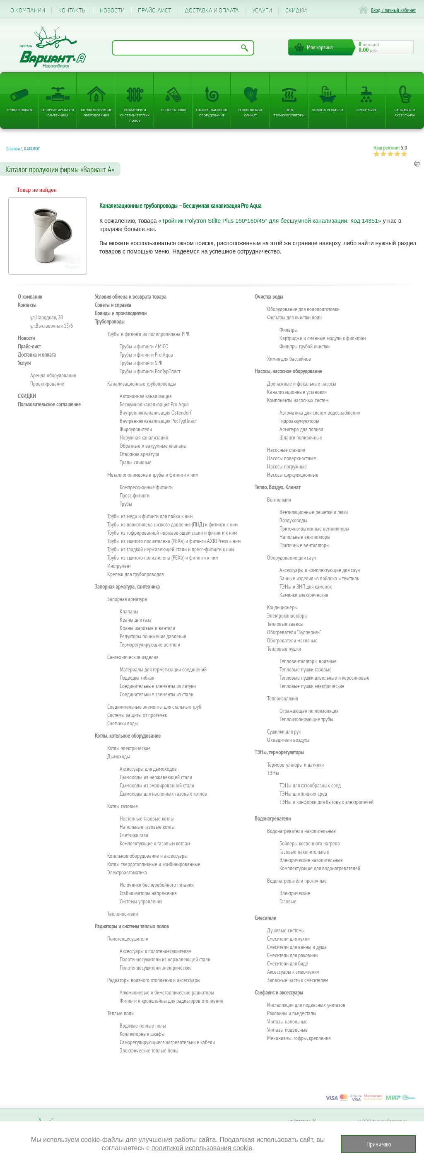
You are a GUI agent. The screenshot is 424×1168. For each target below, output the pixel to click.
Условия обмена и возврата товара (130, 296)
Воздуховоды (293, 520)
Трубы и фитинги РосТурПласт (150, 371)
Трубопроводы (19, 109)
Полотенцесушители (127, 938)
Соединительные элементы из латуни (158, 686)
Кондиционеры (282, 607)
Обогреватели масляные (292, 640)
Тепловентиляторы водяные (308, 661)
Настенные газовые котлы (147, 818)
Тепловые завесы (285, 623)
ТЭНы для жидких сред (303, 793)
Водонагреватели (327, 109)
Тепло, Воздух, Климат (250, 112)
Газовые (287, 901)
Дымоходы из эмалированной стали (157, 785)
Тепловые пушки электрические (311, 686)
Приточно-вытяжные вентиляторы (314, 528)
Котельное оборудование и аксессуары (147, 855)
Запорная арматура (127, 599)
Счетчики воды (122, 723)
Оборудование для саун (291, 557)
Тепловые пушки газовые (305, 669)
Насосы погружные (287, 466)
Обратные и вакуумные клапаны (153, 445)
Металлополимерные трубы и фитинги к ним (152, 474)
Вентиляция (279, 499)
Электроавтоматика (127, 872)
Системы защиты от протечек (137, 715)
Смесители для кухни (288, 938)
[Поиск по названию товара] (183, 48)
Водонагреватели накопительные (301, 831)
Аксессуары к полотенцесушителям (155, 951)
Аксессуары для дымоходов (148, 768)
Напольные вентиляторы (304, 537)
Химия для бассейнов (289, 358)
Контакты (72, 10)
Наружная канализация (144, 437)
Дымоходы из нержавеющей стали (156, 777)
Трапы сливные (136, 462)
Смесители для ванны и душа (297, 947)
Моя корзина (320, 47)
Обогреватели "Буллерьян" (294, 632)
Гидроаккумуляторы (299, 421)
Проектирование (47, 383)
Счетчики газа (134, 835)
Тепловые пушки (284, 648)
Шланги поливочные (300, 437)
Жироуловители (136, 429)
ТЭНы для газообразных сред (310, 785)
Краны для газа (136, 619)
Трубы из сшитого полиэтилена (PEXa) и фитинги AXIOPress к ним (174, 541)
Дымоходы (118, 756)
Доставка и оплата (212, 10)
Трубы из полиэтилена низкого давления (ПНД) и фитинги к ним (172, 524)
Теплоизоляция (282, 698)
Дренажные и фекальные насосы (301, 383)
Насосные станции (286, 450)
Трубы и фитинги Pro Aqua (146, 354)
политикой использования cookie (202, 1147)
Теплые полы (121, 1013)
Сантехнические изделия (132, 657)
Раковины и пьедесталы (291, 1013)
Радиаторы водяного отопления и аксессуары (153, 980)
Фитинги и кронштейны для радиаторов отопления (171, 1000)
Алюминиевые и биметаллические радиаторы (167, 992)
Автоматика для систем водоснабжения (319, 412)
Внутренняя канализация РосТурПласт (158, 421)
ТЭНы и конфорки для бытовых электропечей (326, 802)
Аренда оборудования (53, 375)
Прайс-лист (154, 10)
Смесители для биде (287, 963)
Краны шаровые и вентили (147, 628)
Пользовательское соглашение (49, 404)
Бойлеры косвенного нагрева (309, 843)
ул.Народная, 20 (46, 317)
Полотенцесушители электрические (156, 967)
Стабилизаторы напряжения (148, 893)
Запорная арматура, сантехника (58, 112)
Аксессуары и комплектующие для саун (319, 570)
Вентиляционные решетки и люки (313, 512)
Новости (112, 10)
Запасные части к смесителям (297, 980)
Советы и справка (113, 305)
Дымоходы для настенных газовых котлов (163, 793)
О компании (27, 10)
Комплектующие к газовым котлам (155, 843)
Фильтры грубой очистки (304, 346)
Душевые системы (286, 930)
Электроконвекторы (287, 615)
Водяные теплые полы (143, 1025)
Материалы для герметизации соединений (163, 669)
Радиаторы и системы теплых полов (134, 115)
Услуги (262, 10)
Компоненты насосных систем (297, 400)
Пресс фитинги (134, 495)
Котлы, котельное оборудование (96, 112)
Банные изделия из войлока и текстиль (319, 578)
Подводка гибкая (137, 677)
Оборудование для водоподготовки (303, 309)
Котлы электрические (129, 748)
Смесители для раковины (292, 955)
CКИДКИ (296, 10)
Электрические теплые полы (149, 1050)
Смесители (366, 109)
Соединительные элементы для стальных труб (154, 706)
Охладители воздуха (288, 739)
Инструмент (119, 566)
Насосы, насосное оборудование (212, 112)
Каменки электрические (303, 594)
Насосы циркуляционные (292, 474)
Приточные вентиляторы (304, 545)
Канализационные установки (297, 392)
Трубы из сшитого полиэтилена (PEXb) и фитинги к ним (162, 557)
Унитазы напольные (287, 1021)
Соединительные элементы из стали (156, 694)
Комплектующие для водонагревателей (319, 868)
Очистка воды (173, 109)
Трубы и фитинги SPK (141, 363)
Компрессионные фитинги (146, 487)
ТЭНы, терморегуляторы (289, 112)
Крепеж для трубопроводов (135, 574)
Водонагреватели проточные (297, 880)
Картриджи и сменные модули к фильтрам (322, 338)
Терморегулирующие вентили (150, 644)
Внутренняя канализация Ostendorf (156, 412)
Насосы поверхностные (291, 458)
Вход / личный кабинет (393, 10)
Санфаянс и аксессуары (405, 112)
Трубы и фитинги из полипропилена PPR (148, 334)
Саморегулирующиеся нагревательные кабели (167, 1042)
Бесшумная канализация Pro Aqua (222, 205)
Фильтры (288, 329)
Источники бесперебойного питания (156, 884)
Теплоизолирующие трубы (306, 719)
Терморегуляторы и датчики (295, 764)
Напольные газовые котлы (147, 826)
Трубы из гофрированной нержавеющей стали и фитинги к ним (172, 532)
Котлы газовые (122, 806)
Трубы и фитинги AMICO (144, 346)
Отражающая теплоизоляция (308, 710)
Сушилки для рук (284, 731)
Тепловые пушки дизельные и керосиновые (324, 677)
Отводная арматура (139, 454)
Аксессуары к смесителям (293, 971)
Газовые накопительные (304, 851)
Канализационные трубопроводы (138, 205)
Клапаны (129, 611)
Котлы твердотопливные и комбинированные (153, 864)
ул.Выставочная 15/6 (51, 325)
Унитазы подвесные (287, 1029)
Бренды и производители (121, 313)
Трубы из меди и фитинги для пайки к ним (150, 516)
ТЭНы (273, 773)
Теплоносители (122, 913)
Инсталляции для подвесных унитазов (306, 1005)
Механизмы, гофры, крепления (298, 1038)
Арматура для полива (301, 429)
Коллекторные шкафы (142, 1034)
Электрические (294, 893)
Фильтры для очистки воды (295, 317)
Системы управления (141, 901)
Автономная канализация (145, 396)
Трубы (126, 503)
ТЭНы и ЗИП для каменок (305, 586)
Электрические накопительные (311, 860)
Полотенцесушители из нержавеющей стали (165, 959)
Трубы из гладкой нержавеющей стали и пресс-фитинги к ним (170, 549)
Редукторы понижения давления (153, 636)
